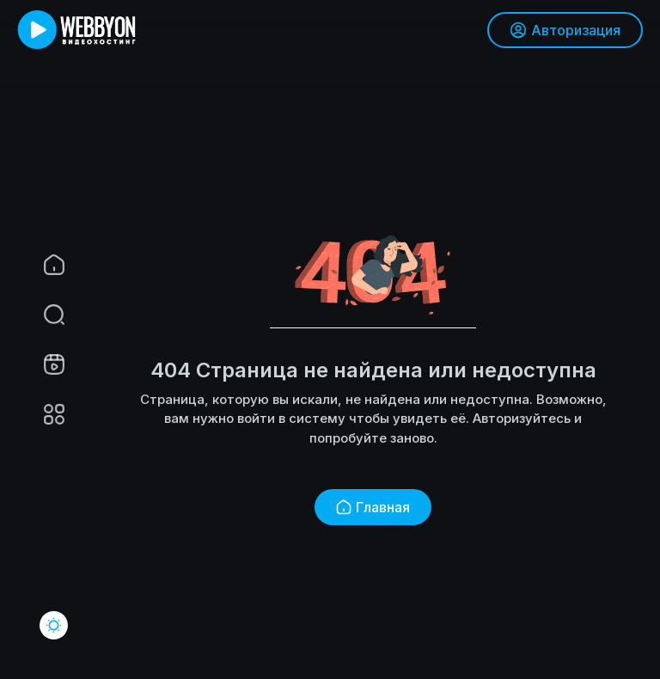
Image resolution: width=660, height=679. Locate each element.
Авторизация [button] (565, 30)
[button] (43, 315)
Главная (373, 507)
